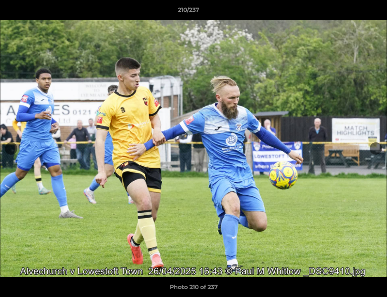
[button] (352, 12)
